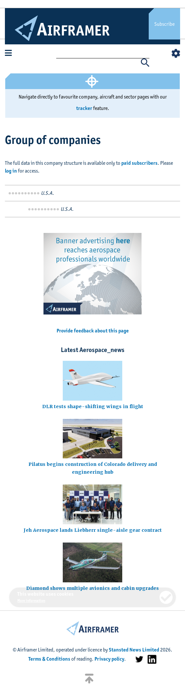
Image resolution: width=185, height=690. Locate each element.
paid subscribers (139, 163)
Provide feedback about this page (93, 331)
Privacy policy (109, 659)
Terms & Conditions (49, 659)
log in (11, 171)
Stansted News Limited (134, 650)
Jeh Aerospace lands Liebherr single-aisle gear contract (93, 530)
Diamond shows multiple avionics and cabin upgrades (92, 588)
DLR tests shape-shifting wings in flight (92, 406)
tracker (84, 108)
